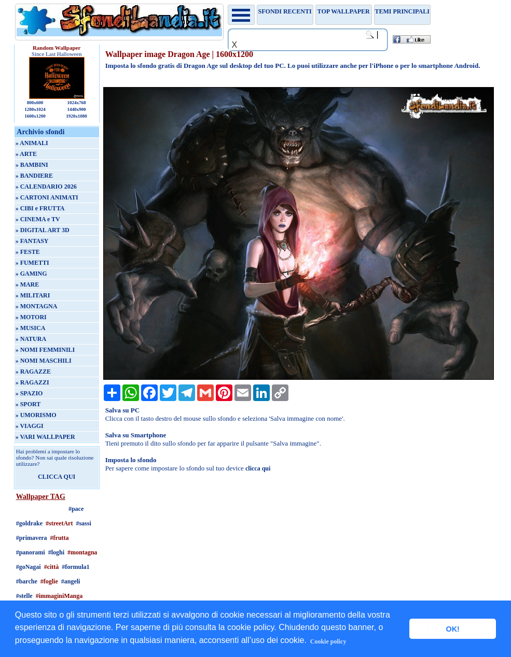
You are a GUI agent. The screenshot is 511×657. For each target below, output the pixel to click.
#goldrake (29, 523)
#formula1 (75, 566)
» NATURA (31, 338)
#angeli (70, 581)
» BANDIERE (34, 175)
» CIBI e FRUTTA (40, 208)
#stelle (24, 595)
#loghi (56, 552)
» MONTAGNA (37, 306)
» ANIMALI (32, 143)
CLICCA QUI (56, 476)
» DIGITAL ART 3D (43, 230)
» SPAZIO (29, 393)
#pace (76, 508)
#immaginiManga (59, 595)
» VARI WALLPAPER (45, 436)
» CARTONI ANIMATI (47, 197)
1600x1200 (35, 116)
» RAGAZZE (33, 371)
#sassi (83, 523)
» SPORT (28, 404)
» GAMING (31, 273)
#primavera (31, 537)
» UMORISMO (36, 415)
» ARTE (26, 154)
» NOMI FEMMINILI (45, 349)
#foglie (49, 581)
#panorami (30, 552)
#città (51, 566)
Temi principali (402, 11)
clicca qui (257, 468)
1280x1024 (35, 109)
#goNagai (28, 566)
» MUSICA (31, 328)
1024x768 (76, 102)
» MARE (27, 284)
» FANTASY (32, 241)
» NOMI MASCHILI (44, 360)
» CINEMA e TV (38, 219)
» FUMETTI (32, 262)
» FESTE (28, 251)
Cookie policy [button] (328, 641)
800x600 (35, 102)
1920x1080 (76, 116)
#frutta (59, 537)
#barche (26, 581)
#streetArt (59, 523)
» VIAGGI (30, 426)
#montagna (82, 552)
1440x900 (76, 109)
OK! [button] (452, 629)
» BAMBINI (32, 164)
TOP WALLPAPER (343, 11)
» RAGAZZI (32, 382)
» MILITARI (33, 295)
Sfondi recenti (285, 11)
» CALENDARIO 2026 (46, 186)
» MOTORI (31, 317)
